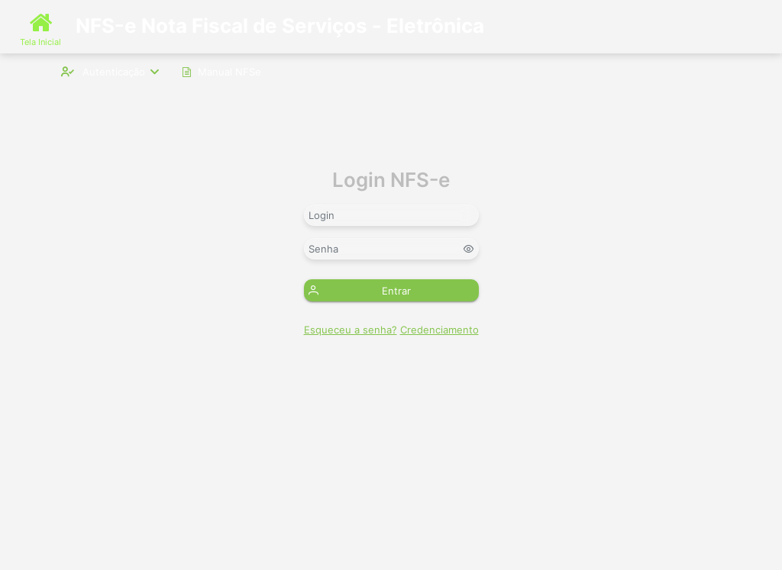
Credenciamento (439, 330)
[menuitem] (110, 71)
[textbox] (391, 215)
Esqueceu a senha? (350, 330)
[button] (391, 290)
